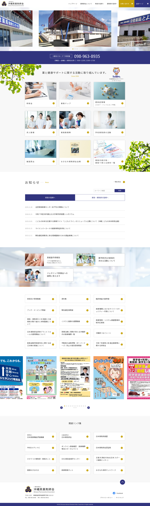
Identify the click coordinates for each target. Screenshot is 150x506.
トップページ (72, 4)
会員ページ (139, 4)
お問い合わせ (124, 4)
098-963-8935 (87, 56)
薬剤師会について (86, 4)
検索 (119, 190)
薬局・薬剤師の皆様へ (100, 197)
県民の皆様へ (99, 4)
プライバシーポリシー (106, 497)
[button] (61, 407)
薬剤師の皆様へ (112, 4)
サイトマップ (119, 497)
